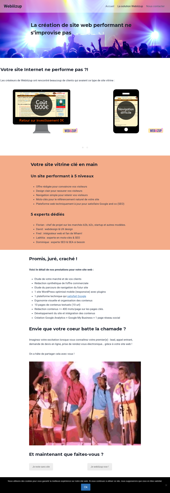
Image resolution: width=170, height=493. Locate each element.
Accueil (110, 6)
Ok (86, 487)
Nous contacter (155, 6)
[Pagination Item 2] (87, 147)
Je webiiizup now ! (100, 466)
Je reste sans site (41, 466)
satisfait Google (76, 296)
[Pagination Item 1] (83, 147)
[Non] (166, 485)
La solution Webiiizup (130, 6)
